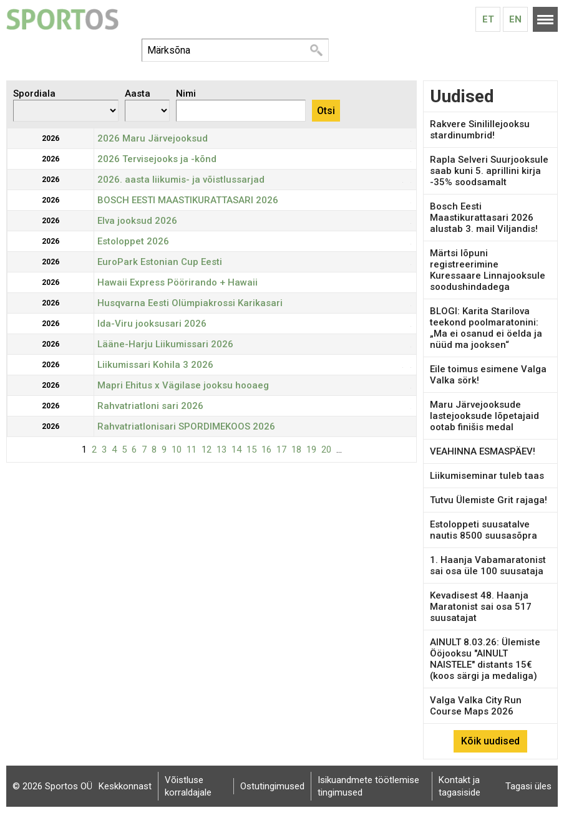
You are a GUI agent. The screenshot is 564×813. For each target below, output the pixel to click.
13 (221, 449)
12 (207, 449)
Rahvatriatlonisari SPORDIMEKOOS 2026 (186, 426)
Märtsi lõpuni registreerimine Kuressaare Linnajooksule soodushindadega (487, 270)
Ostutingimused (272, 786)
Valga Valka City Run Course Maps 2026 (476, 706)
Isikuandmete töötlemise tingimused (368, 786)
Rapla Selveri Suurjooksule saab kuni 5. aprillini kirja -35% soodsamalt (489, 171)
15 (251, 449)
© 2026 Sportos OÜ (52, 786)
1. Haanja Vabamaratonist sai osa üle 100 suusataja (488, 565)
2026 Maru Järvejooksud (152, 138)
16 (266, 449)
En (515, 19)
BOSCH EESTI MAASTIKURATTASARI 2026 (187, 200)
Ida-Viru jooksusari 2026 (152, 323)
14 (236, 449)
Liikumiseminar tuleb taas (487, 475)
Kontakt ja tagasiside (459, 786)
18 (296, 449)
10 (177, 449)
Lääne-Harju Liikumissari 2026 (165, 344)
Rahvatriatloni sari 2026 (150, 405)
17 (281, 449)
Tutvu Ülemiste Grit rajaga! (488, 500)
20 (326, 449)
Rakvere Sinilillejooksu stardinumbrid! (480, 129)
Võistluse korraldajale (188, 786)
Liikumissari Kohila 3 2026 (155, 364)
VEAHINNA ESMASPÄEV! (482, 451)
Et (488, 19)
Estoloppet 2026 (133, 241)
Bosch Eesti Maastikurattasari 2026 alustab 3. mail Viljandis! (484, 217)
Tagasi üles (528, 786)
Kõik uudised (490, 741)
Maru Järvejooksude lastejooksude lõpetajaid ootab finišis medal (484, 416)
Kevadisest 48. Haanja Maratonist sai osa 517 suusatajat (481, 606)
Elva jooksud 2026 (137, 220)
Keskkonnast (125, 786)
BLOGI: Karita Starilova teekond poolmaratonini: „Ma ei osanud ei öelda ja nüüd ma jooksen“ (486, 327)
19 (311, 449)
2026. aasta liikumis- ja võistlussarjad (181, 179)
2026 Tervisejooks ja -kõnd (156, 159)
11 (192, 449)
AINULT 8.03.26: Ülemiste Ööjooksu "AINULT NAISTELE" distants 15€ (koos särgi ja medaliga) (485, 659)
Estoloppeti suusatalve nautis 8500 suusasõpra (483, 530)
